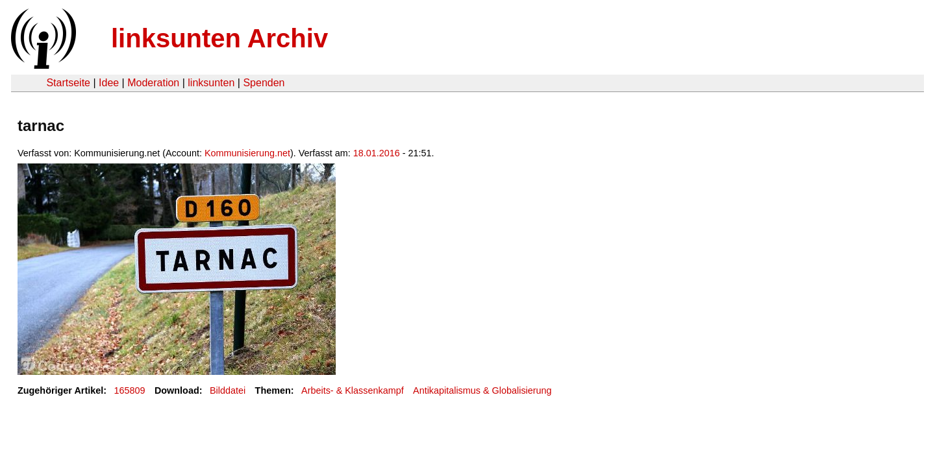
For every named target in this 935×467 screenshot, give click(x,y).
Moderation (153, 82)
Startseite (68, 82)
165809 (129, 390)
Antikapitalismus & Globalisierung (482, 390)
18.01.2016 (376, 153)
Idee (109, 82)
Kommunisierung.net (247, 153)
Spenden (263, 82)
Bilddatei (227, 390)
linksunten (211, 82)
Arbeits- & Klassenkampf (352, 390)
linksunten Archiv (219, 38)
